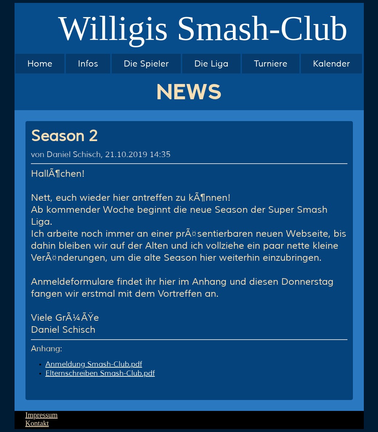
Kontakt (37, 423)
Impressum (41, 415)
